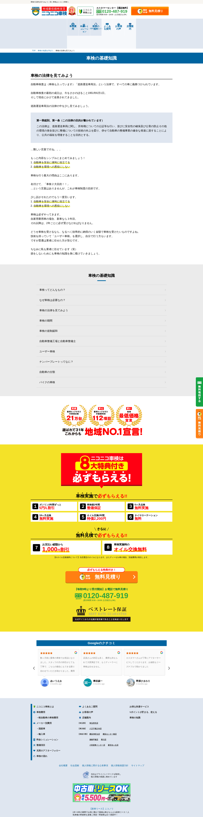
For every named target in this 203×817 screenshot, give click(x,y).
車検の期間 (45, 302)
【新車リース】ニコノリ (101, 790)
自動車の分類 (47, 353)
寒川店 (103, 722)
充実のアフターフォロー (48, 732)
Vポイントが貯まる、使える (143, 694)
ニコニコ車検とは (45, 688)
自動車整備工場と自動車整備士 (57, 323)
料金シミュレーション (66, 26)
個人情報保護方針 (119, 747)
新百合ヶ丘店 (113, 727)
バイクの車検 (47, 364)
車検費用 (42, 26)
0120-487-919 (105, 578)
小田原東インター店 (97, 727)
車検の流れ (90, 27)
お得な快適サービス (139, 688)
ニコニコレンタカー (98, 807)
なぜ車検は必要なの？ (52, 282)
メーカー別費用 (44, 705)
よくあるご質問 (89, 688)
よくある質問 (113, 26)
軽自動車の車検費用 (48, 699)
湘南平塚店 (93, 722)
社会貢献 (74, 747)
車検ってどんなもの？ (52, 271)
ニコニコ (87, 12)
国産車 (42, 710)
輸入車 (42, 716)
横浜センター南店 (110, 716)
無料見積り (156, 11)
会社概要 (63, 747)
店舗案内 (160, 26)
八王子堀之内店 (95, 711)
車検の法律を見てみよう (53, 292)
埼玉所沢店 (93, 705)
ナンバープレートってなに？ (56, 343)
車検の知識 (134, 699)
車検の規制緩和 (48, 312)
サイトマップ (137, 747)
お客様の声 (137, 26)
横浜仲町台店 (94, 716)
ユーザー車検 (47, 333)
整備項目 (40, 727)
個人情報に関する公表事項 (95, 747)
